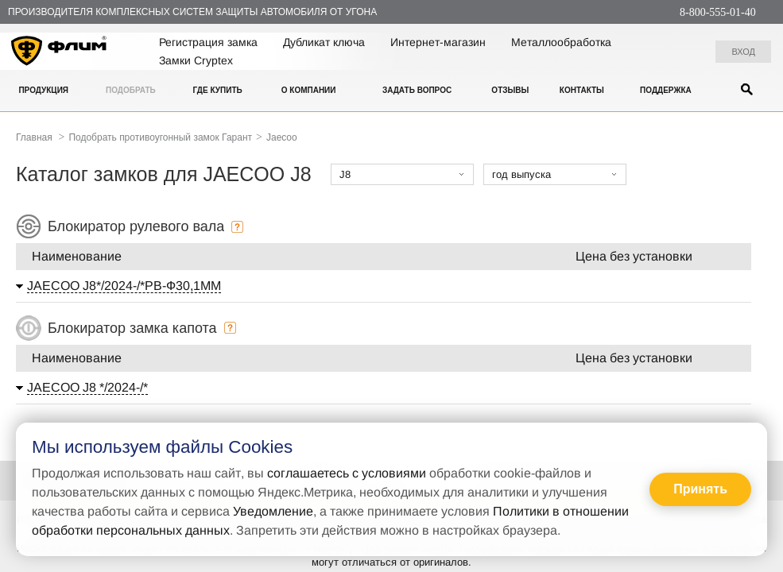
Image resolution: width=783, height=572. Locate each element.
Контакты (582, 90)
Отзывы (510, 90)
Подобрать (131, 90)
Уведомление (273, 511)
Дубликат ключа (324, 42)
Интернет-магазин (438, 42)
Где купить (217, 90)
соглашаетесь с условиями (346, 473)
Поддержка (666, 90)
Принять (700, 489)
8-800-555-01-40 (718, 12)
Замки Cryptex (196, 60)
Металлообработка (561, 42)
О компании (308, 90)
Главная (34, 137)
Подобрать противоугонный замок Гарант (160, 137)
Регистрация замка (208, 42)
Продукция (43, 90)
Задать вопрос (417, 90)
